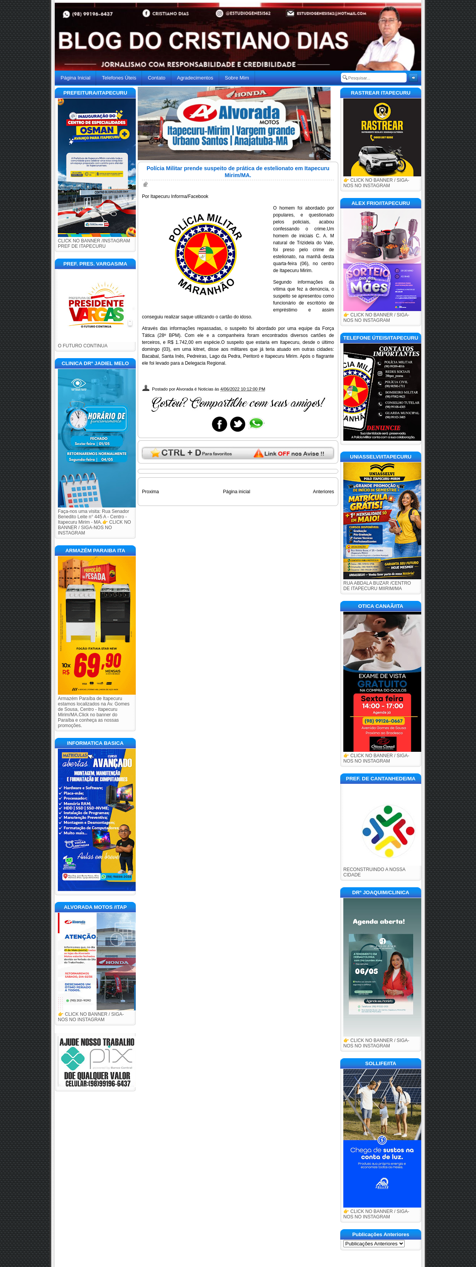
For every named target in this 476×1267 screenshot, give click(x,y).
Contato (156, 78)
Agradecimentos (195, 78)
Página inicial (236, 491)
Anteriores (323, 491)
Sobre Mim (237, 78)
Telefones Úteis (119, 78)
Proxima (150, 491)
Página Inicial (75, 78)
